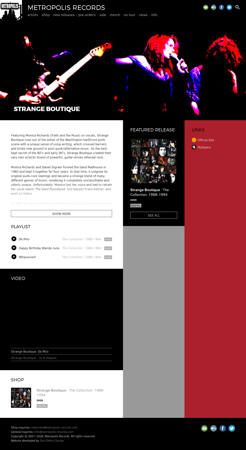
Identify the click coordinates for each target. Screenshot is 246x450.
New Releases (64, 14)
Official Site (206, 140)
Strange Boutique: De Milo (30, 351)
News (143, 14)
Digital (42, 406)
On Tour (129, 14)
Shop (46, 14)
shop (108, 239)
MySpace (204, 147)
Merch (115, 14)
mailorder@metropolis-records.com (54, 427)
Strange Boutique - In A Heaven (34, 358)
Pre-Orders (87, 14)
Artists (32, 14)
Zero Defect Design (52, 440)
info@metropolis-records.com (53, 432)
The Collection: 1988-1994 (81, 239)
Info (154, 14)
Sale (102, 14)
